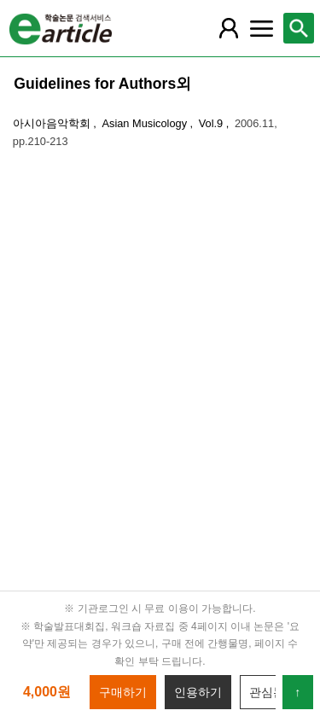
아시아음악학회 (53, 123)
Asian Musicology (145, 123)
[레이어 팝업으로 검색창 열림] (298, 28)
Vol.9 (212, 123)
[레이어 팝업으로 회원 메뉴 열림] (228, 28)
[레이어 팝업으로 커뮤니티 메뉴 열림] (261, 28)
